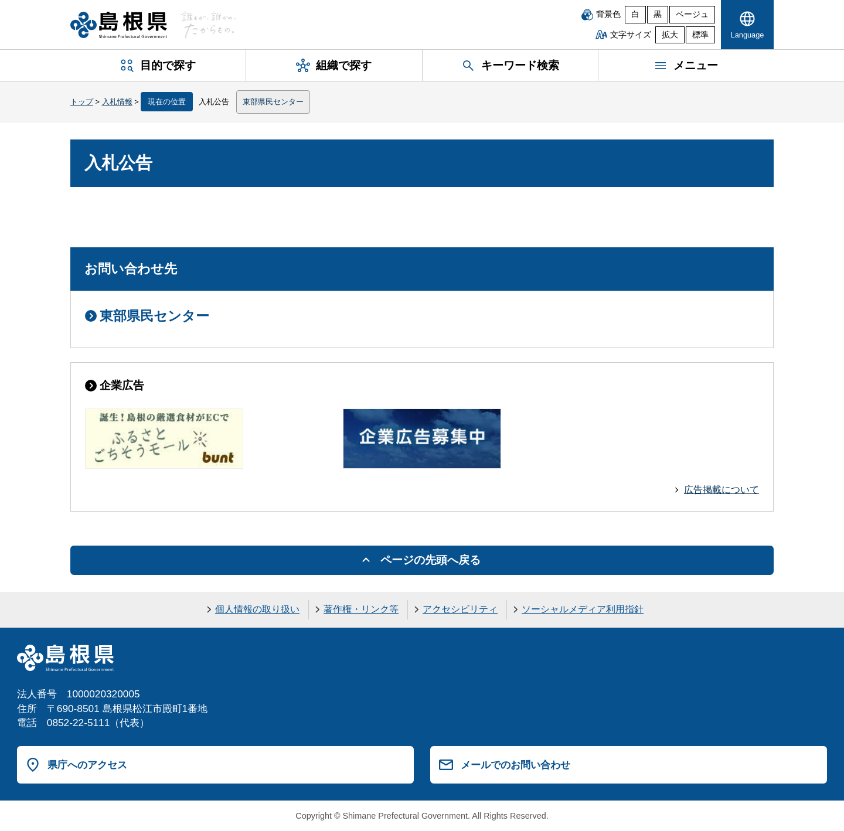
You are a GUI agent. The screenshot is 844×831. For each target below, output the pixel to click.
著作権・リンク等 (361, 609)
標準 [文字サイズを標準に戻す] (700, 34)
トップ (81, 101)
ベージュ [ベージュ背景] (692, 14)
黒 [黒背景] (658, 14)
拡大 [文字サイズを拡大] (670, 34)
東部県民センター (273, 101)
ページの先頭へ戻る (430, 560)
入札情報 (117, 101)
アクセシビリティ (460, 609)
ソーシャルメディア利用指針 (583, 609)
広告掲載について (721, 490)
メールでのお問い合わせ (515, 765)
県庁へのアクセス (87, 765)
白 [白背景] (635, 14)
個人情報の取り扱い (257, 609)
